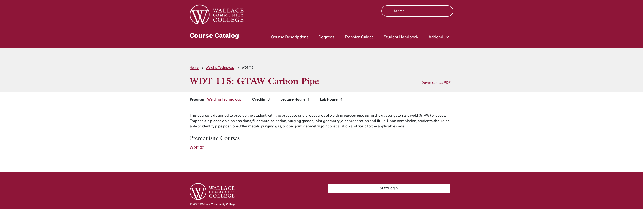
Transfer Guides (359, 37)
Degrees (326, 37)
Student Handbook (401, 37)
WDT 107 (197, 148)
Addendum (439, 37)
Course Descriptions (290, 37)
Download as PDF (436, 83)
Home (194, 67)
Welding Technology (220, 67)
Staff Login (389, 188)
